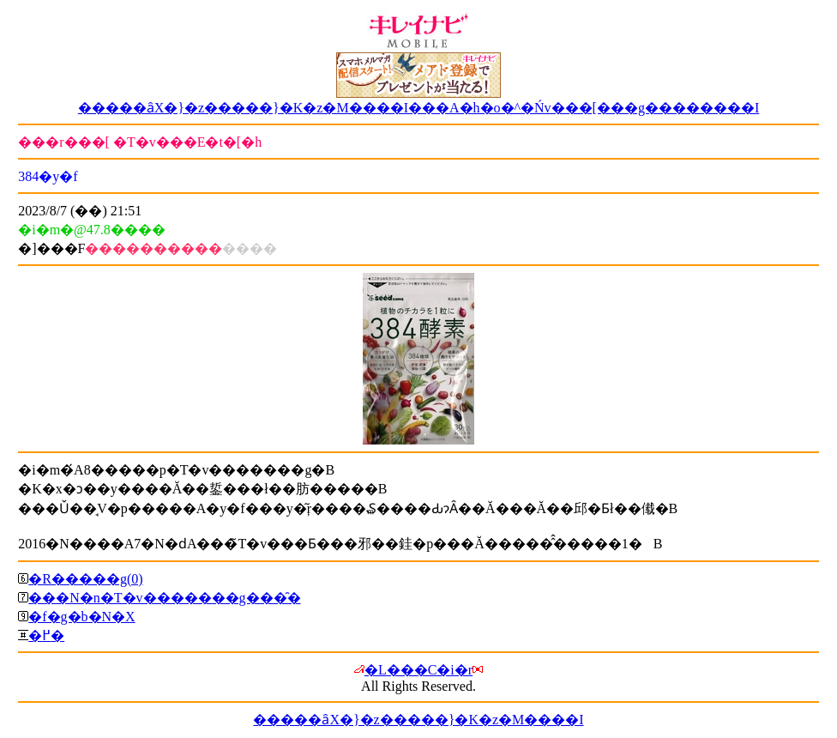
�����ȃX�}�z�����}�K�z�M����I (418, 719)
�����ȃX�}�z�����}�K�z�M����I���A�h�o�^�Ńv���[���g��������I (419, 107)
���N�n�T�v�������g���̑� (164, 597)
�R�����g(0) (85, 579)
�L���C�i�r (418, 669)
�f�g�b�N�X (81, 616)
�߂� (46, 635)
